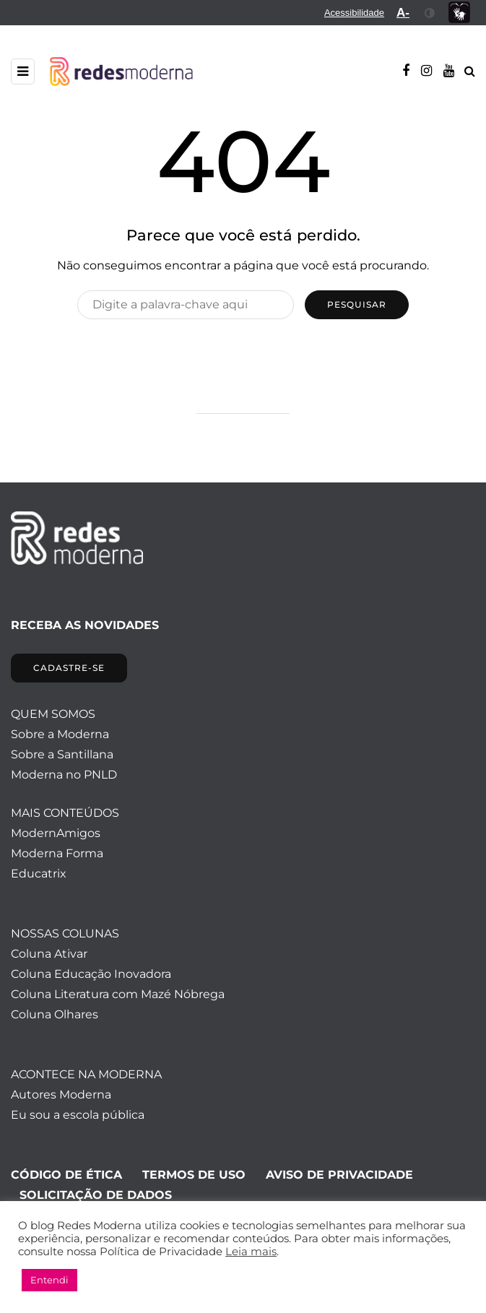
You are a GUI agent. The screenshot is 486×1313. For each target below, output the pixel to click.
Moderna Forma (57, 853)
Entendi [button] (49, 1280)
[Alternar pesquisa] (469, 71)
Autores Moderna (61, 1094)
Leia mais (251, 1251)
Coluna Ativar (49, 954)
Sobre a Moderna (60, 734)
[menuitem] (354, 12)
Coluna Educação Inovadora (91, 974)
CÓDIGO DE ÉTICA (66, 1175)
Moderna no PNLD (64, 774)
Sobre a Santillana (62, 754)
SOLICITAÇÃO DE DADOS (95, 1195)
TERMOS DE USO (194, 1175)
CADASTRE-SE (69, 667)
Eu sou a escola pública (77, 1115)
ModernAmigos (55, 833)
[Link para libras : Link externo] (459, 12)
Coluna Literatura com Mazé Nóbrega (118, 994)
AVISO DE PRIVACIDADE (339, 1175)
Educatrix (38, 873)
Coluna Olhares (54, 1014)
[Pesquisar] (185, 304)
